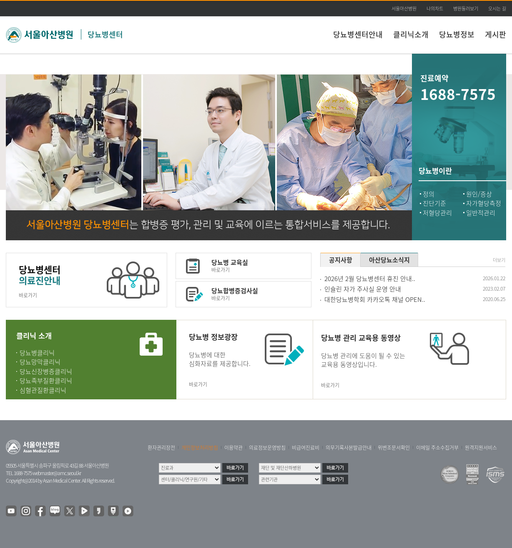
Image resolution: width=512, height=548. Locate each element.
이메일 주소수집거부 (437, 447)
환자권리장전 (161, 447)
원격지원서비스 (481, 447)
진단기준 (434, 203)
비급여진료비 (305, 447)
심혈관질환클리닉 (43, 390)
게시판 (495, 34)
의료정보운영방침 (267, 447)
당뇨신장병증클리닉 (46, 371)
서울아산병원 (404, 8)
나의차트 (435, 8)
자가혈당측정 (483, 203)
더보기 (499, 260)
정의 (428, 194)
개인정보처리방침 (199, 447)
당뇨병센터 (105, 34)
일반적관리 (480, 212)
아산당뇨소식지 (389, 259)
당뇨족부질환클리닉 (46, 380)
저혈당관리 (437, 212)
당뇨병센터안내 (358, 34)
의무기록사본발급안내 (348, 447)
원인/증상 (479, 194)
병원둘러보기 (465, 8)
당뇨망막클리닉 (40, 361)
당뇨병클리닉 (37, 352)
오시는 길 (497, 8)
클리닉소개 (411, 34)
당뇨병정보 (456, 34)
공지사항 (340, 259)
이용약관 (233, 447)
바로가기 (28, 295)
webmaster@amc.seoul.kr (57, 473)
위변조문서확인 (394, 447)
